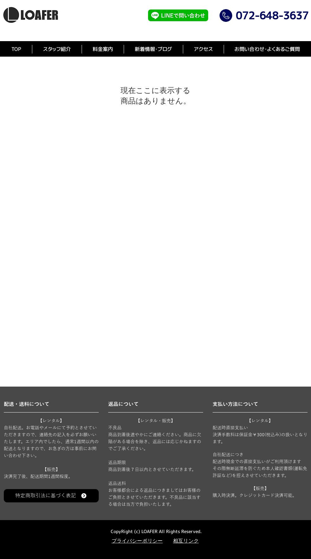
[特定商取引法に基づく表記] (51, 495)
